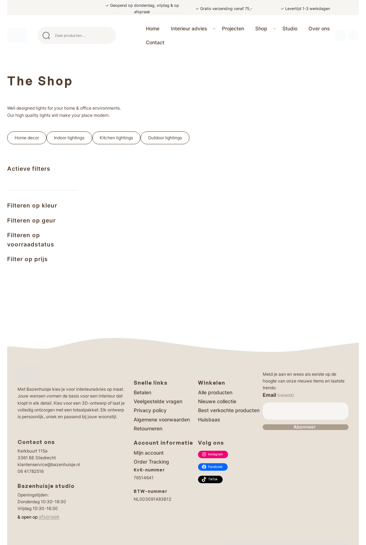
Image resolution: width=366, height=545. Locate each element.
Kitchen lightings (116, 137)
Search (107, 35)
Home (152, 28)
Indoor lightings (69, 137)
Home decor (27, 137)
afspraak (49, 517)
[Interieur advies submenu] (214, 28)
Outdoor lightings (165, 137)
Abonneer (304, 427)
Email (278, 395)
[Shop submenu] (274, 28)
